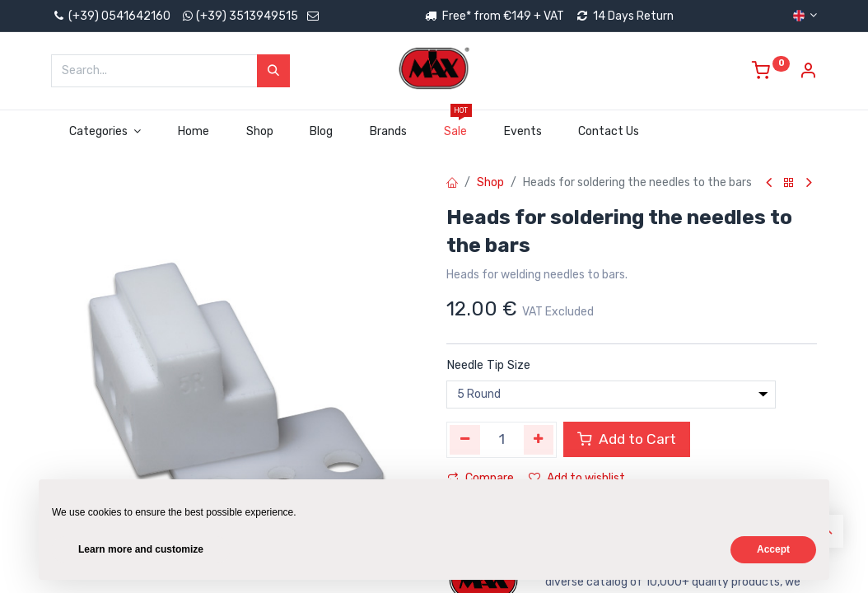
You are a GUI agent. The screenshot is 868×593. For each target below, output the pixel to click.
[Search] (273, 70)
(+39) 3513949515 (247, 16)
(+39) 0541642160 (110, 16)
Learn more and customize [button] (140, 549)
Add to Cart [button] (626, 439)
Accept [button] (773, 549)
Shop (490, 182)
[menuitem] (193, 131)
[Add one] (539, 440)
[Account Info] (808, 73)
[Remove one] (465, 440)
